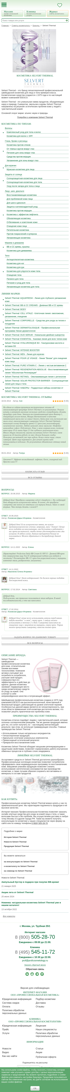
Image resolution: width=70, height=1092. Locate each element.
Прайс (5, 1029)
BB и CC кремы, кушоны (18, 247)
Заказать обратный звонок (35, 965)
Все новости (9, 916)
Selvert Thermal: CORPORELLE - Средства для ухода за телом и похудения (35, 322)
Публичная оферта (46, 1057)
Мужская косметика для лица (20, 169)
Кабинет (54, 5)
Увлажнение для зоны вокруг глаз (22, 160)
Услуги (5, 1033)
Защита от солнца (13, 174)
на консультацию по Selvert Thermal (20, 862)
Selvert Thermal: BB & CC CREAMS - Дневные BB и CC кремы (34, 305)
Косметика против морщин (19, 210)
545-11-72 (35, 952)
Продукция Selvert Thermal (16, 846)
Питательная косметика (18, 230)
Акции (39, 1052)
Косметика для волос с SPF (20, 136)
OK (35, 1088)
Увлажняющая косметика (18, 238)
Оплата (6, 1006)
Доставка (41, 1003)
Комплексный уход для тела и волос (24, 132)
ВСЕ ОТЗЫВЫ (35, 477)
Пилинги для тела (15, 279)
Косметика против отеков (18, 145)
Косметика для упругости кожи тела (23, 271)
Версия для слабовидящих (34, 988)
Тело (7, 255)
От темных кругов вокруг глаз (20, 149)
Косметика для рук (15, 267)
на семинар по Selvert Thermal (18, 871)
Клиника (35, 13)
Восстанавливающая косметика (22, 195)
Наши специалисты (46, 1029)
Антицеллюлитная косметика (20, 259)
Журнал (58, 12)
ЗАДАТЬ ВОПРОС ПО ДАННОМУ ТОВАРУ (35, 637)
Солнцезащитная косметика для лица (24, 178)
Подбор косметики (46, 999)
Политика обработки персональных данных (14, 1011)
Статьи (39, 1048)
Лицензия (41, 1025)
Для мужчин (10, 165)
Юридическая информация (16, 999)
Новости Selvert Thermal (15, 842)
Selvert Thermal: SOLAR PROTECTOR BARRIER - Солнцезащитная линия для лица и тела (36, 382)
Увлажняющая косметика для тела (23, 287)
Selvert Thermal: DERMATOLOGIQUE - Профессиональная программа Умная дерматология (32, 329)
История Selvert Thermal (15, 837)
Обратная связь (35, 969)
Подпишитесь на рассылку (35, 1062)
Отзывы (40, 1006)
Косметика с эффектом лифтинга (22, 214)
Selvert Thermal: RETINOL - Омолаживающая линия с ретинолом (35, 377)
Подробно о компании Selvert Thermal (35, 117)
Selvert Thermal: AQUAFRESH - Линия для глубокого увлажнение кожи (35, 299)
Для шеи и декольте (16, 203)
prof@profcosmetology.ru (35, 960)
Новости (6, 1048)
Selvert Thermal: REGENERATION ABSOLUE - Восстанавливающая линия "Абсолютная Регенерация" (36, 371)
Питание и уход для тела (18, 283)
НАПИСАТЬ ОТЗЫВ (35, 472)
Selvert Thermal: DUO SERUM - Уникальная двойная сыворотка (34, 335)
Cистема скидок (10, 1003)
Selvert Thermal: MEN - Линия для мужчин (24, 354)
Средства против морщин (19, 156)
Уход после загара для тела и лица (23, 186)
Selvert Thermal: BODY (15, 309)
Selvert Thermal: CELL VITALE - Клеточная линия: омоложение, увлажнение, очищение (34, 315)
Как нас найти (9, 1056)
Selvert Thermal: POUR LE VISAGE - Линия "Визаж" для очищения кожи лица (36, 360)
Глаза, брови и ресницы (16, 141)
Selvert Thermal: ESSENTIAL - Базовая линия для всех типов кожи (36, 339)
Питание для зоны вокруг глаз (21, 153)
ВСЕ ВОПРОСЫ (35, 643)
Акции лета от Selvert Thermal (17, 892)
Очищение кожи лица (17, 226)
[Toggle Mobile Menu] (4, 5)
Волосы (8, 128)
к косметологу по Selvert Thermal (19, 866)
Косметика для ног (15, 263)
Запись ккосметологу (48, 5)
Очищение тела (14, 275)
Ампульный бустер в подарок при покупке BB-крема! (30, 882)
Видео (5, 1052)
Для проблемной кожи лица (20, 199)
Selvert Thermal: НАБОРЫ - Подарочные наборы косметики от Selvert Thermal (34, 389)
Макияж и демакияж (14, 243)
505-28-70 (35, 937)
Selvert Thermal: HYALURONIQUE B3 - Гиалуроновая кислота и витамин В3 (34, 344)
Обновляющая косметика (19, 218)
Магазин (12, 13)
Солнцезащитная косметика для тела (24, 182)
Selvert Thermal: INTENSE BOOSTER (22, 350)
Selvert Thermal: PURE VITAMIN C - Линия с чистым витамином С (35, 365)
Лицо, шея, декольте (14, 191)
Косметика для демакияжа (19, 250)
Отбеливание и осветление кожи (22, 222)
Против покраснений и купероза (22, 234)
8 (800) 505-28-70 (39, 823)
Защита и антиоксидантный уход (22, 207)
